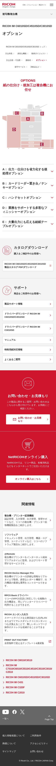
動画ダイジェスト (39, 53)
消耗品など (34, 67)
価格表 (28, 60)
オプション (40, 60)
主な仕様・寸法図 (13, 60)
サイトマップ (9, 751)
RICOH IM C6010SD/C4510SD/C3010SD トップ (25, 47)
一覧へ (5, 718)
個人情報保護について (13, 735)
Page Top (49, 719)
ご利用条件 (35, 735)
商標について (9, 743)
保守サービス (20, 67)
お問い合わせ (36, 751)
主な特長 (8, 53)
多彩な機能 (21, 53)
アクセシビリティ (39, 743)
